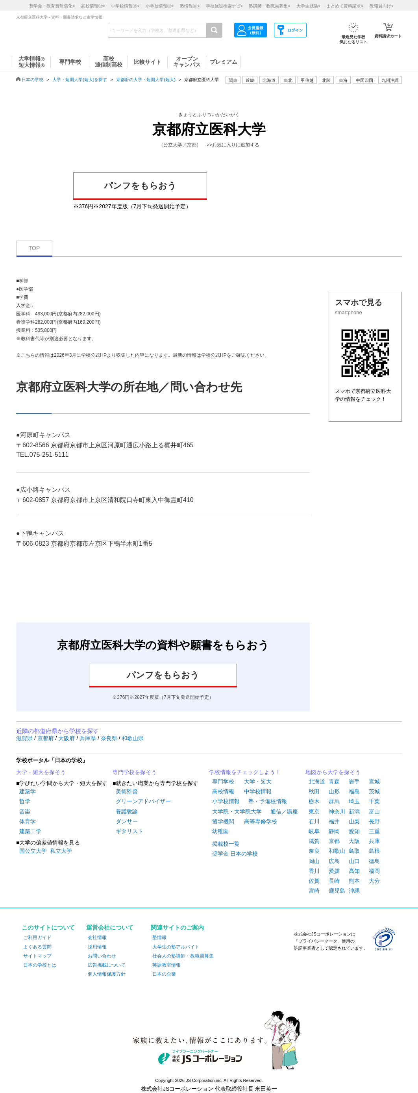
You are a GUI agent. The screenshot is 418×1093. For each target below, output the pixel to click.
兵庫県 (89, 738)
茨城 (374, 791)
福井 (334, 821)
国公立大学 (33, 851)
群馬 (334, 801)
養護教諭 (127, 811)
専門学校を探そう (135, 772)
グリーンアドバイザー (143, 801)
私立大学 (61, 851)
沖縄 (354, 890)
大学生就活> (308, 6)
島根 (374, 851)
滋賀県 (25, 738)
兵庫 (374, 841)
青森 (334, 781)
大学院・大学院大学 (237, 811)
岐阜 (314, 831)
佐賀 (314, 881)
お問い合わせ (102, 956)
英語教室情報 (166, 965)
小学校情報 (226, 801)
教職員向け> (382, 6)
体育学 (27, 821)
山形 (334, 791)
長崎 (334, 881)
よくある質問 (37, 947)
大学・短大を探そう (41, 772)
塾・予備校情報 (267, 801)
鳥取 (354, 851)
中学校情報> (125, 6)
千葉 (374, 801)
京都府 (46, 738)
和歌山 (337, 851)
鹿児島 (337, 890)
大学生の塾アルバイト (176, 947)
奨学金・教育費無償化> (52, 6)
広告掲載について (107, 965)
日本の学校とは (39, 965)
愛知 (354, 831)
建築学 (27, 791)
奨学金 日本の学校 (235, 853)
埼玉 (354, 801)
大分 (374, 881)
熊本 (354, 881)
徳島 (374, 861)
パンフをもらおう (140, 186)
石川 (314, 821)
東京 (314, 811)
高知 (354, 871)
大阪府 (67, 738)
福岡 (374, 871)
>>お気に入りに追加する (233, 145)
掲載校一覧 (226, 844)
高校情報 (223, 791)
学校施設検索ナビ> (224, 6)
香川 (314, 871)
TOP (34, 248)
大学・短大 (258, 781)
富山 (374, 811)
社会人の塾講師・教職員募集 (183, 956)
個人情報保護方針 (107, 974)
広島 (334, 861)
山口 (354, 861)
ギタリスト (129, 831)
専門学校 (223, 781)
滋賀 (314, 841)
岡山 (314, 861)
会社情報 (97, 937)
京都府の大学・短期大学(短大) (145, 79)
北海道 (269, 80)
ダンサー (127, 821)
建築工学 (30, 831)
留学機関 (223, 821)
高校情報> (93, 6)
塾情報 (159, 937)
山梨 (354, 821)
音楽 (24, 811)
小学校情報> (160, 6)
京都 (334, 841)
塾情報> (190, 6)
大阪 (354, 841)
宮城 (374, 781)
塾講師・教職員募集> (269, 6)
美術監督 (127, 791)
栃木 (314, 801)
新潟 (354, 811)
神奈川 (337, 811)
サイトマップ (37, 956)
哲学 (24, 801)
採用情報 (97, 947)
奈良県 (110, 738)
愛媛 (334, 871)
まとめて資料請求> (344, 6)
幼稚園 (220, 831)
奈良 (314, 851)
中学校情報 (258, 791)
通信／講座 (284, 811)
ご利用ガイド (37, 937)
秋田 (314, 791)
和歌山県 (133, 738)
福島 (354, 791)
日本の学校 (32, 79)
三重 (374, 831)
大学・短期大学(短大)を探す (79, 79)
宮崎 (314, 890)
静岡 (334, 831)
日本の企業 (164, 974)
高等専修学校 (260, 821)
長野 (374, 821)
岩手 (354, 781)
